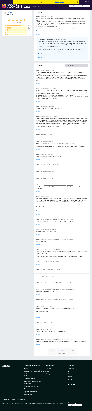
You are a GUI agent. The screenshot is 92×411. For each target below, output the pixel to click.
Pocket (70, 379)
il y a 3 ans (50, 16)
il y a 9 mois (51, 178)
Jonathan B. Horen (48, 269)
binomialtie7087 (48, 116)
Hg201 (45, 276)
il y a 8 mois (55, 116)
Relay (70, 374)
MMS (45, 329)
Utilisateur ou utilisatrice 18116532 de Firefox (55, 282)
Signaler (38, 34)
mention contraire (8, 403)
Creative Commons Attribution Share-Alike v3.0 (50, 403)
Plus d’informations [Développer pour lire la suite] (41, 30)
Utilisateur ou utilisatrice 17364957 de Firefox (55, 339)
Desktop (48, 368)
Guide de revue (28, 394)
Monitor (70, 376)
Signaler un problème (30, 391)
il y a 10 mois (57, 269)
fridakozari (46, 88)
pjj (44, 306)
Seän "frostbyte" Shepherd (51, 164)
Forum (26, 389)
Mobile (48, 371)
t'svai (45, 196)
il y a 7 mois (51, 70)
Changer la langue (72, 403)
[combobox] (79, 6)
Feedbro (9, 12)
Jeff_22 (46, 178)
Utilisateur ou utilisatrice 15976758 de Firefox (55, 239)
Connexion (87, 1)
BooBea (46, 106)
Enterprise (49, 374)
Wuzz (45, 141)
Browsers (71, 368)
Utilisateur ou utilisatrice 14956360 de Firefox (55, 289)
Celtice (46, 70)
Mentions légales (22, 399)
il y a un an (49, 329)
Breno (45, 154)
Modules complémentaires (32, 365)
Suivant (73, 350)
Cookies (13, 399)
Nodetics (12, 14)
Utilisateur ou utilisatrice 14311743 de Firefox (55, 299)
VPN (69, 371)
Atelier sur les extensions (31, 376)
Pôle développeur (29, 378)
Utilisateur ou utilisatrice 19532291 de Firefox (55, 249)
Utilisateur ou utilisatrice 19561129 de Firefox (55, 185)
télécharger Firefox (59, 2)
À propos (26, 368)
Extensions (27, 6)
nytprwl (46, 171)
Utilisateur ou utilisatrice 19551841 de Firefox (55, 219)
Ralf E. (45, 16)
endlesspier (47, 229)
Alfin (45, 134)
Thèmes (34, 6)
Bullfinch (46, 322)
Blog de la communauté (31, 386)
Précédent (52, 350)
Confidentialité (5, 399)
